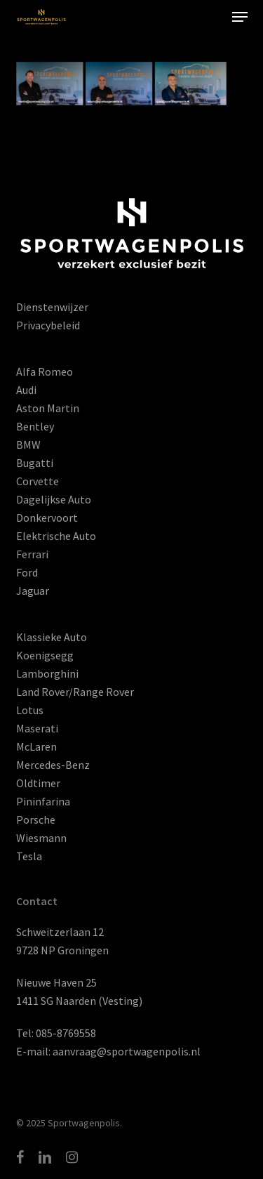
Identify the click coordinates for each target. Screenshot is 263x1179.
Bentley (35, 426)
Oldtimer (38, 783)
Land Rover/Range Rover (75, 692)
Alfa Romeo (44, 371)
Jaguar (32, 591)
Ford (27, 572)
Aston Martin (47, 408)
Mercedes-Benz (53, 765)
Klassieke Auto (51, 637)
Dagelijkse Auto (53, 499)
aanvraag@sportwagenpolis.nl (127, 1051)
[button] (240, 17)
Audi (26, 390)
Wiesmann (41, 838)
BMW (28, 444)
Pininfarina (43, 801)
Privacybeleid (48, 325)
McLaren (36, 746)
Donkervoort (47, 518)
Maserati (37, 728)
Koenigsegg (45, 655)
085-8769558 (66, 1033)
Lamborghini (47, 673)
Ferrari (32, 554)
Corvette (37, 481)
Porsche (35, 819)
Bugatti (34, 463)
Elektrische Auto (56, 536)
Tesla (29, 856)
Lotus (29, 710)
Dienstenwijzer (52, 307)
